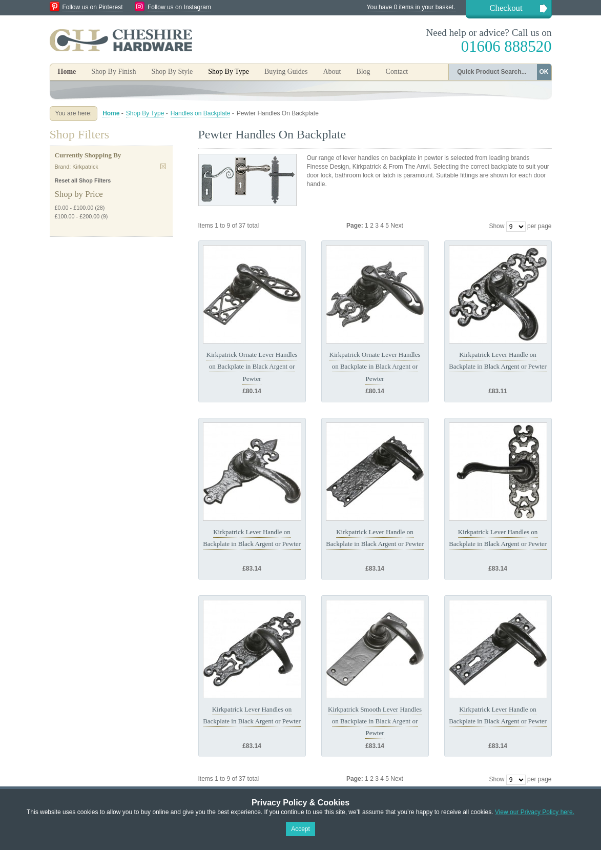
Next (396, 225)
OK (544, 71)
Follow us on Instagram (179, 7)
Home (67, 71)
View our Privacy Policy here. (534, 812)
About (332, 71)
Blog (363, 71)
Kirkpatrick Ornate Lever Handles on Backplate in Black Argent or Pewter (252, 366)
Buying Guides (285, 71)
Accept (300, 829)
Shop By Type (145, 113)
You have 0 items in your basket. (411, 7)
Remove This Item (163, 166)
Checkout (505, 8)
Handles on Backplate (201, 113)
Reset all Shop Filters (83, 180)
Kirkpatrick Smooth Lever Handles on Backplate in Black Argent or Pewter (375, 721)
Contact (397, 71)
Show (496, 226)
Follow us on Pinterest (93, 7)
